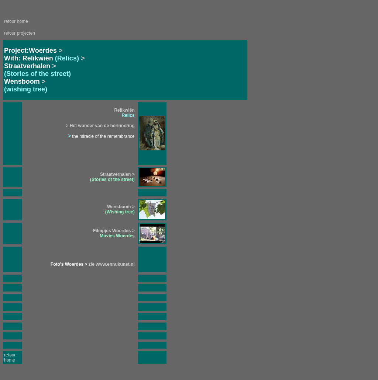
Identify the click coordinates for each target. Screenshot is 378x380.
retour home (16, 21)
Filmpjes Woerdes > (114, 230)
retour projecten (19, 33)
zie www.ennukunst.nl (111, 264)
